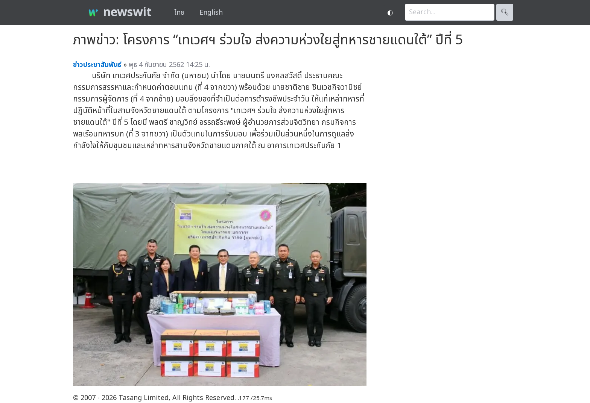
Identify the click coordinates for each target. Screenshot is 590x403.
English (211, 13)
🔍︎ (504, 12)
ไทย (179, 13)
